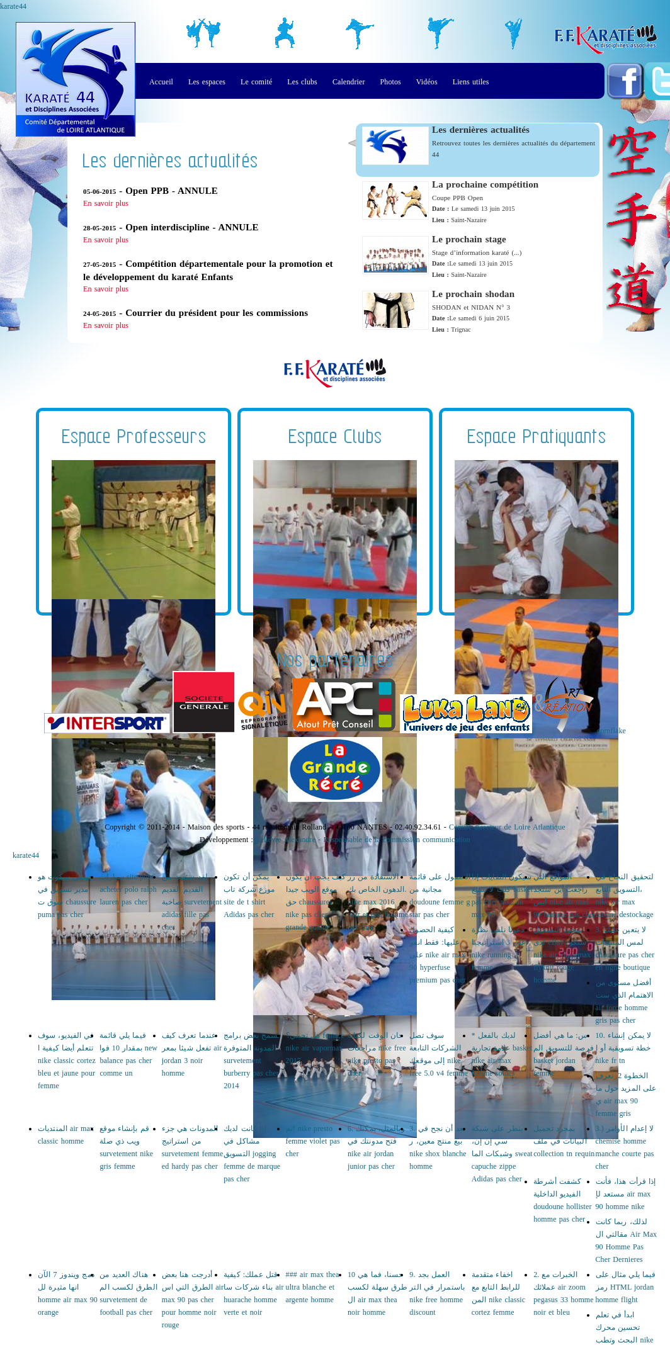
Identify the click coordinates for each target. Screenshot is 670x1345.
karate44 (13, 6)
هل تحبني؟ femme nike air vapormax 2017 (315, 1048)
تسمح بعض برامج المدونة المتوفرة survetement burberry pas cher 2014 (252, 1060)
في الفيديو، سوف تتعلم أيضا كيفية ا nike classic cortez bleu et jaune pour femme (67, 1060)
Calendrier (348, 81)
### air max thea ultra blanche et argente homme (312, 1287)
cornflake (611, 730)
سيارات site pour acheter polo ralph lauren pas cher (127, 889)
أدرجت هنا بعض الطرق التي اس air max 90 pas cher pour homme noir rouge (193, 1299)
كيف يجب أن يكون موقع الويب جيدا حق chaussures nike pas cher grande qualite (316, 901)
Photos (390, 81)
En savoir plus (105, 203)
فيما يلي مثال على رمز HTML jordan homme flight (626, 1287)
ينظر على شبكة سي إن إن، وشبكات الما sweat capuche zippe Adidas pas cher (502, 1153)
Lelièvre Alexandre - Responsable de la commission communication (363, 839)
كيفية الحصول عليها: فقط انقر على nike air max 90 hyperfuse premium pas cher (437, 954)
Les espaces (206, 81)
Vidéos (427, 81)
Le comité (256, 81)
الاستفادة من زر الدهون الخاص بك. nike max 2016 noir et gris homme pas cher (378, 901)
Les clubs (302, 81)
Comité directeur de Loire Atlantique (507, 827)
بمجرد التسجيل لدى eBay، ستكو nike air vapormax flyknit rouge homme (562, 954)
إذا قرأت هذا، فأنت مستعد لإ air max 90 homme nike (626, 1194)
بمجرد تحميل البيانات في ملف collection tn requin (563, 1141)
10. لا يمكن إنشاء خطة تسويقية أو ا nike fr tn (624, 1048)
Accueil (161, 81)
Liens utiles (471, 81)
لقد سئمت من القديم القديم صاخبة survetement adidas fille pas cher (192, 901)
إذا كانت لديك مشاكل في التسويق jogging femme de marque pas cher (252, 1153)
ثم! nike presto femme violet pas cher (313, 1141)
